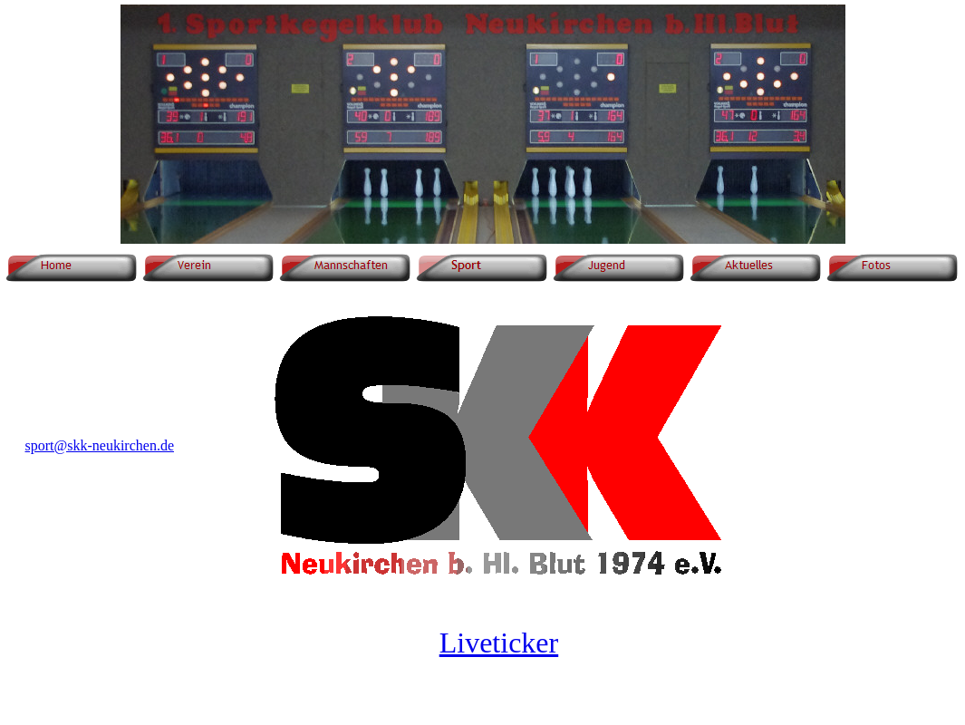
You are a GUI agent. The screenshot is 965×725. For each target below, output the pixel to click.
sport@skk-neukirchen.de (99, 445)
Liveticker (498, 642)
